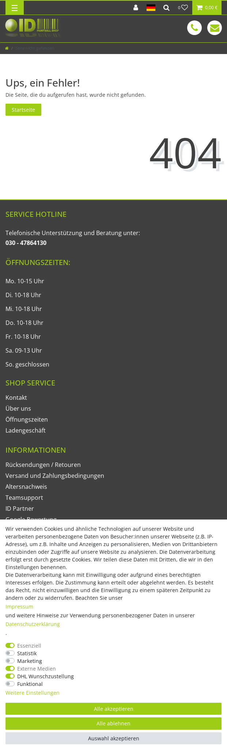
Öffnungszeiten (26, 419)
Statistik (27, 653)
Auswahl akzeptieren (113, 738)
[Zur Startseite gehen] (7, 48)
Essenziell (29, 645)
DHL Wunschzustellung (45, 676)
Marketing (29, 660)
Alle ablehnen (113, 723)
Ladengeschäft (25, 430)
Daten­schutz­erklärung (32, 624)
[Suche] (166, 8)
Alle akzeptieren (113, 708)
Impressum (19, 606)
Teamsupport (24, 498)
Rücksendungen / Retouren (43, 465)
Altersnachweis (26, 487)
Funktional (30, 683)
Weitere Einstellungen (32, 692)
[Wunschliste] (183, 8)
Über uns (18, 408)
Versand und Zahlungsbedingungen (54, 476)
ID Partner (19, 508)
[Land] (150, 8)
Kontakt (16, 398)
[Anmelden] (135, 8)
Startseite (23, 109)
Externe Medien (36, 668)
